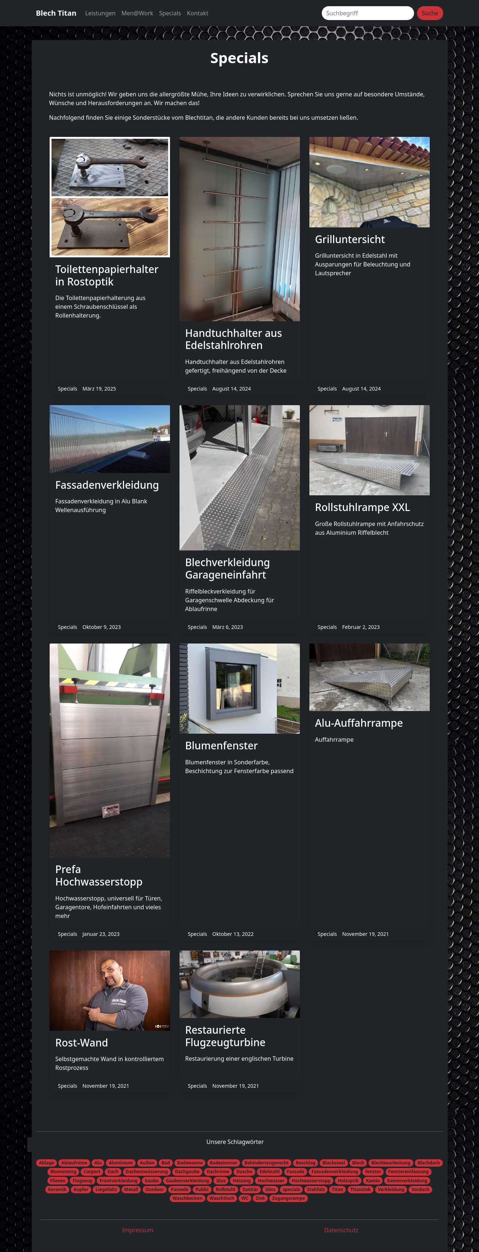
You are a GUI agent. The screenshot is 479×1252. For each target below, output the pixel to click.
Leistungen (100, 13)
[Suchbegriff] (368, 13)
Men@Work (137, 13)
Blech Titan (56, 13)
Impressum (138, 1230)
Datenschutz (341, 1230)
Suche (430, 13)
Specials (170, 13)
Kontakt (197, 13)
